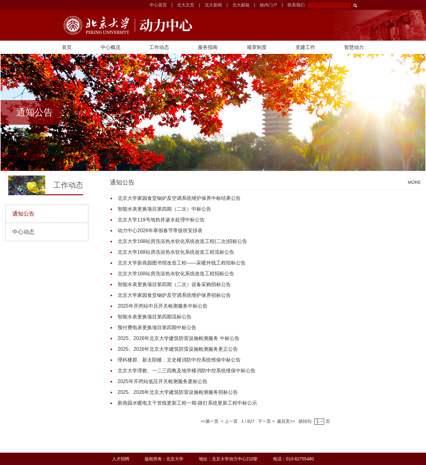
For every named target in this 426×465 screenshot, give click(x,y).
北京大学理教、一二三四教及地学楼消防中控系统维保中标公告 (186, 370)
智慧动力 (354, 47)
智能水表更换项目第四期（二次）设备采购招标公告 (174, 284)
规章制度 (257, 47)
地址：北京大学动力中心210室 (228, 458)
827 (250, 421)
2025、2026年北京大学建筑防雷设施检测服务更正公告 (178, 349)
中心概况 (110, 47)
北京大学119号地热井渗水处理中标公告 (161, 219)
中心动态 (23, 232)
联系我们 (296, 4)
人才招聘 (120, 458)
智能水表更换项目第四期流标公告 (154, 316)
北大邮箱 (241, 4)
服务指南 (208, 47)
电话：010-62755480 (293, 458)
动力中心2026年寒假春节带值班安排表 (160, 230)
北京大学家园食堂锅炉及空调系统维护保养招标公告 (174, 295)
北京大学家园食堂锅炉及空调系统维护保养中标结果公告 (179, 198)
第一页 (212, 421)
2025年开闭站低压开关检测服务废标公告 (162, 381)
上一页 (231, 421)
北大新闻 (213, 4)
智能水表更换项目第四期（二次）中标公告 (164, 209)
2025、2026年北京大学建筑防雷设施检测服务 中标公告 (178, 338)
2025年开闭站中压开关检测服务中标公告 (162, 306)
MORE (414, 182)
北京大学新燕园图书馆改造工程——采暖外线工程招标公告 (182, 262)
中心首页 (158, 4)
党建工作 (305, 47)
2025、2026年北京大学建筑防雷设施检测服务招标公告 (178, 392)
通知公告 (23, 214)
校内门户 (268, 4)
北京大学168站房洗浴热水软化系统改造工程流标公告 (176, 252)
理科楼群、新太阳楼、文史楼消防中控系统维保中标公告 (179, 359)
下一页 (263, 421)
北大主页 (185, 4)
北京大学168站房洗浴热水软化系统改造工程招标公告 (176, 273)
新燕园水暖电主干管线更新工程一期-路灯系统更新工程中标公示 (187, 403)
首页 (67, 47)
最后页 (282, 421)
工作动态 (159, 47)
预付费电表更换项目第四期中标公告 (157, 327)
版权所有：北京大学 (164, 458)
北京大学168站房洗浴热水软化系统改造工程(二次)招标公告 (182, 241)
